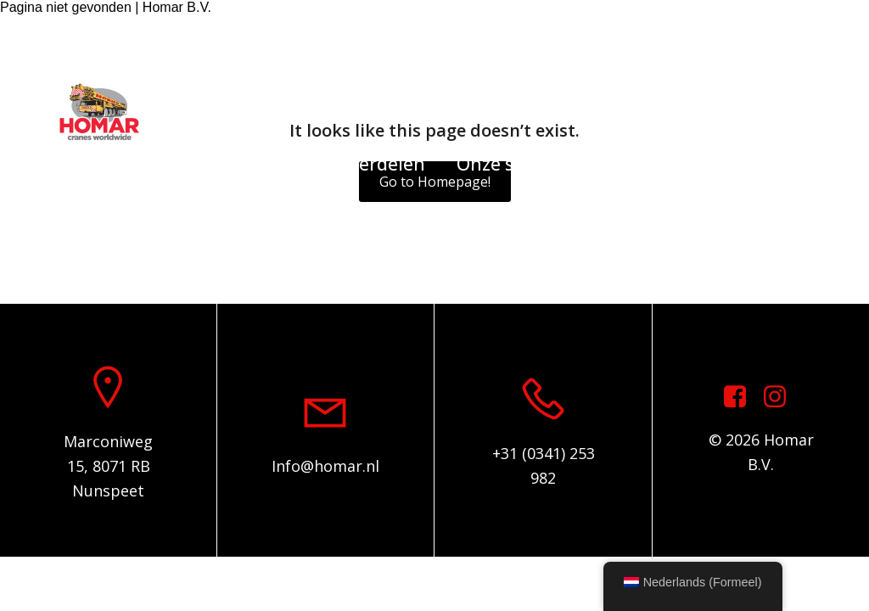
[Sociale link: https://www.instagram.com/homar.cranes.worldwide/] (818, 36)
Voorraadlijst (236, 164)
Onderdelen (373, 164)
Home (124, 164)
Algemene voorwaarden (435, 238)
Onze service (510, 164)
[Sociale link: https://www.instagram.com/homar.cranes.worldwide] (781, 397)
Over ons (633, 164)
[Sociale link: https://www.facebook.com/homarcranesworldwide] (792, 36)
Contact (736, 164)
